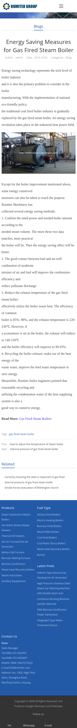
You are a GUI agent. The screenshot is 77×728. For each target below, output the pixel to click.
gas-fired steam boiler (21, 434)
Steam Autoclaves (12, 575)
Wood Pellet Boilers (48, 532)
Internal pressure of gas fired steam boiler (34, 449)
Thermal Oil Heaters (13, 536)
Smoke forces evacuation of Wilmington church (32, 487)
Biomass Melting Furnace (16, 558)
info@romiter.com (19, 667)
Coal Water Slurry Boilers (51, 543)
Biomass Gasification (13, 564)
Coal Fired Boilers (47, 537)
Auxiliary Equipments (14, 581)
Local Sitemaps (54, 706)
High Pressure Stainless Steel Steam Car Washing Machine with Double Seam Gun (53, 588)
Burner (41, 555)
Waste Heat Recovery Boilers (18, 569)
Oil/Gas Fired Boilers (48, 514)
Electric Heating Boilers (50, 520)
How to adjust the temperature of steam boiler (36, 444)
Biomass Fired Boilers (49, 526)
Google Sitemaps (35, 706)
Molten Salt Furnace (13, 552)
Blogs (38, 26)
